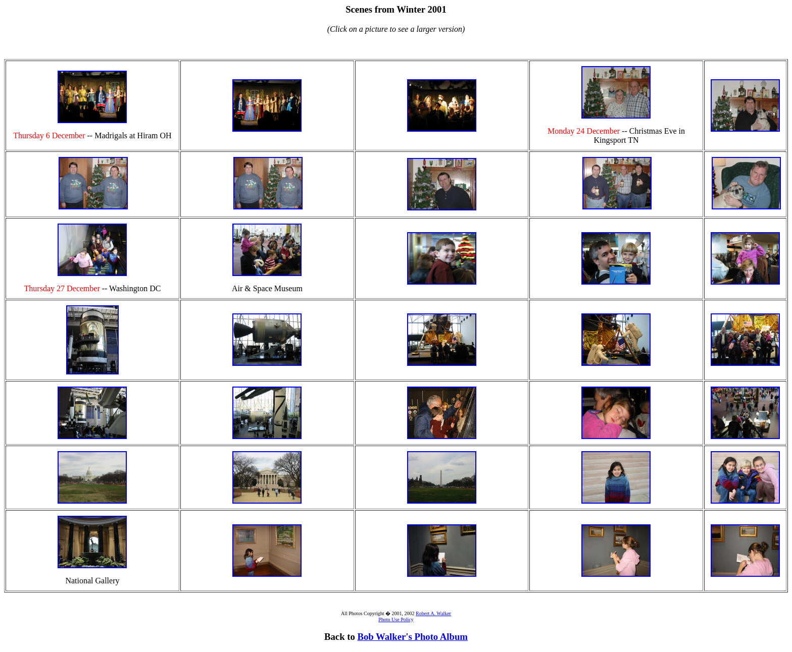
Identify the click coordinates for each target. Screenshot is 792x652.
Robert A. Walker (433, 613)
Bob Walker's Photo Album (413, 636)
